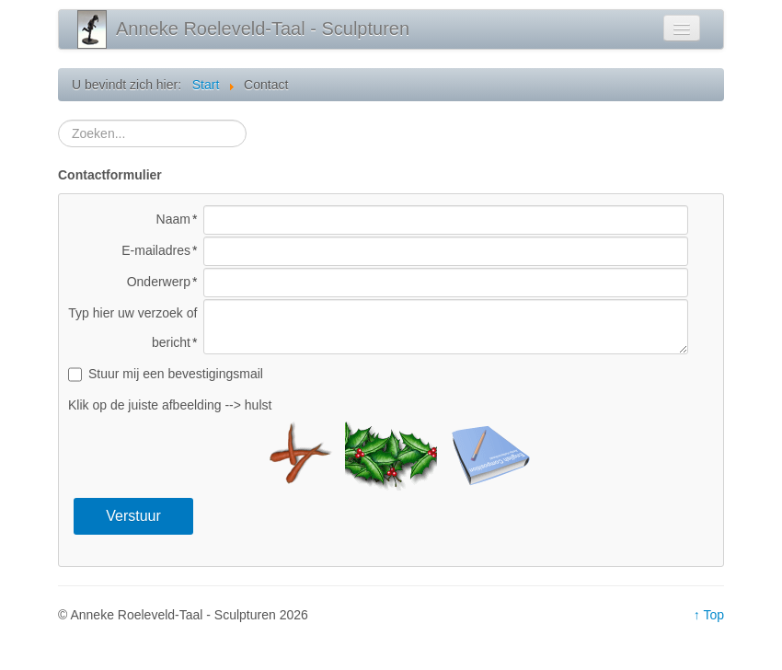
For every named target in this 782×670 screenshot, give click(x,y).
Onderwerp (158, 281)
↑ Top (709, 614)
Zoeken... (58, 120)
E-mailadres (155, 250)
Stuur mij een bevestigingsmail (175, 373)
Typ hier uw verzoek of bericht (132, 328)
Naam (173, 219)
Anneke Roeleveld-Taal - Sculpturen (262, 28)
